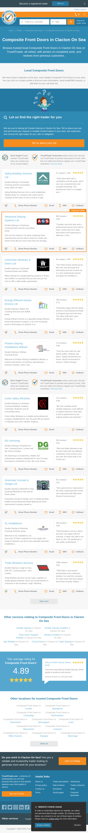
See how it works (16, 794)
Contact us (39, 789)
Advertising (75, 782)
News (72, 789)
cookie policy (54, 819)
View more (44, 601)
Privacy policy (41, 785)
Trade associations (61, 782)
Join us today (72, 761)
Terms (37, 792)
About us (39, 782)
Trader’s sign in (80, 9)
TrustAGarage (31, 819)
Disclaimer (57, 789)
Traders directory (77, 785)
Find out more (56, 164)
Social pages (58, 792)
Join (60, 3)
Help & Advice (59, 785)
